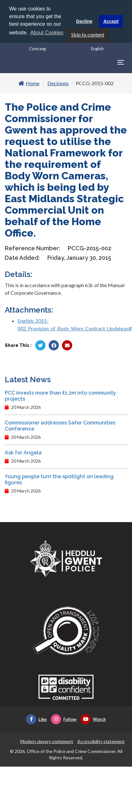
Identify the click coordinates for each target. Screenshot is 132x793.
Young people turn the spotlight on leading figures (59, 479)
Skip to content (87, 34)
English (97, 48)
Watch (93, 719)
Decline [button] (84, 21)
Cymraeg (37, 48)
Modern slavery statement (46, 741)
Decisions (58, 83)
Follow (63, 719)
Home (28, 83)
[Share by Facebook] (54, 345)
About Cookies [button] (46, 32)
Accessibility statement (101, 741)
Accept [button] (111, 21)
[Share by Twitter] (40, 345)
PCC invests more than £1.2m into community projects (60, 396)
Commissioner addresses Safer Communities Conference (60, 426)
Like (36, 719)
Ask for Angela (23, 453)
